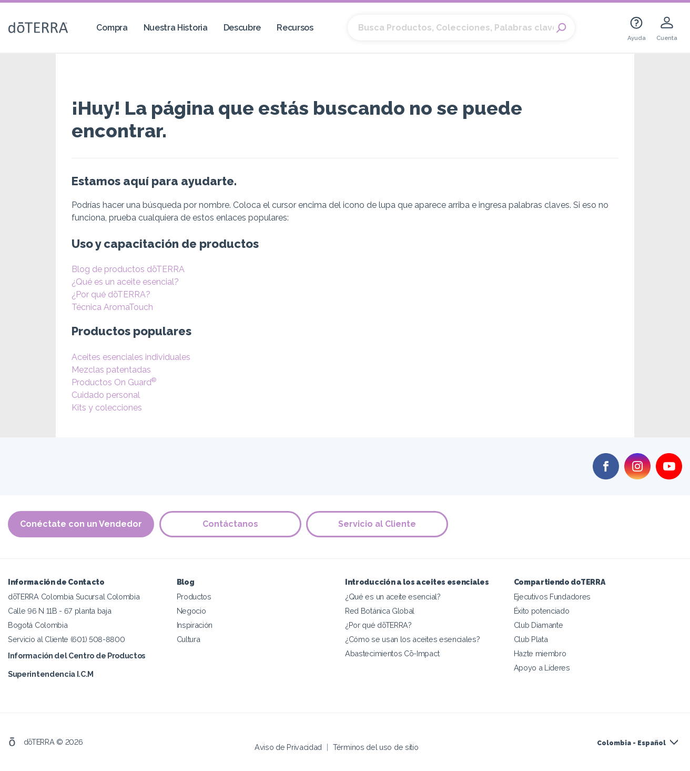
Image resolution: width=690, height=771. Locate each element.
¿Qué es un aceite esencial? (125, 282)
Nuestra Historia (176, 28)
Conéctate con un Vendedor (81, 524)
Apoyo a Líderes (542, 667)
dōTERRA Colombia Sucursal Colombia (73, 596)
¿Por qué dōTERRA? (111, 294)
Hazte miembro (540, 653)
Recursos (295, 28)
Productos (194, 596)
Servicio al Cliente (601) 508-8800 (66, 639)
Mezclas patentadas (111, 370)
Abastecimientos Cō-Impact (392, 653)
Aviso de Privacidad (288, 747)
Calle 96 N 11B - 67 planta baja (59, 610)
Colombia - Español (631, 743)
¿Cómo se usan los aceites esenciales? (412, 639)
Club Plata (531, 639)
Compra (111, 28)
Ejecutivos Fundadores (552, 596)
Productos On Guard (114, 382)
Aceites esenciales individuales (131, 357)
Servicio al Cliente (378, 524)
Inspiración (195, 624)
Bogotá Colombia (37, 624)
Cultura (188, 639)
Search (562, 27)
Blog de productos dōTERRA (128, 269)
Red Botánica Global (379, 610)
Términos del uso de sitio (375, 747)
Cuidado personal (106, 395)
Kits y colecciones (107, 408)
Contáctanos (230, 524)
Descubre (242, 28)
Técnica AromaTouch (112, 307)
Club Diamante (538, 624)
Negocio (191, 610)
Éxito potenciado (542, 610)
